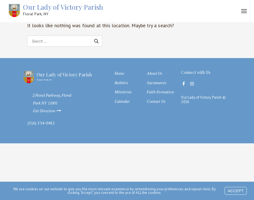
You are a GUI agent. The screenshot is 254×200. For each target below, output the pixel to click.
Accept (236, 191)
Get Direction (49, 110)
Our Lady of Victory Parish (63, 9)
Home (119, 73)
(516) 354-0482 (41, 123)
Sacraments (156, 82)
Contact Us (156, 101)
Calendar (122, 101)
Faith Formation (160, 91)
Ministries (123, 91)
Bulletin (121, 82)
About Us (154, 73)
